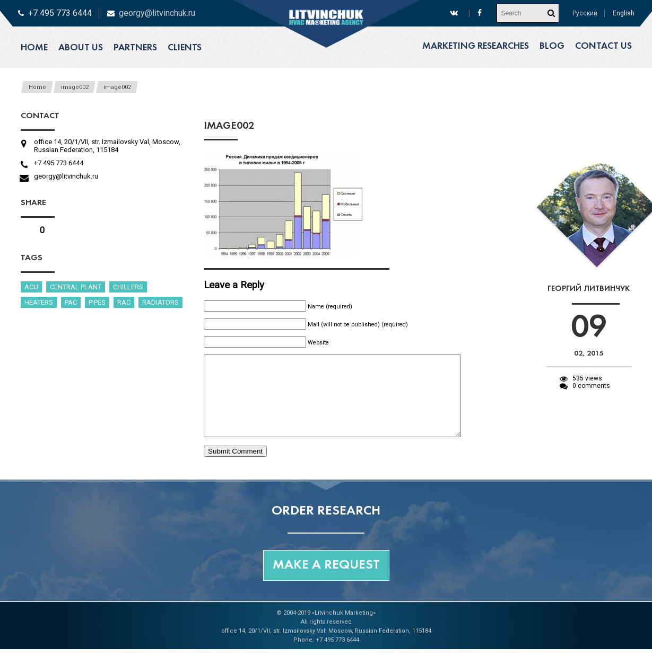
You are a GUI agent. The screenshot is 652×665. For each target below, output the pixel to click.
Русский (584, 13)
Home (34, 47)
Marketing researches (475, 46)
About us (80, 47)
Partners (135, 47)
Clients (185, 47)
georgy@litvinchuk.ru (157, 13)
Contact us (603, 46)
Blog (552, 46)
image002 (75, 87)
